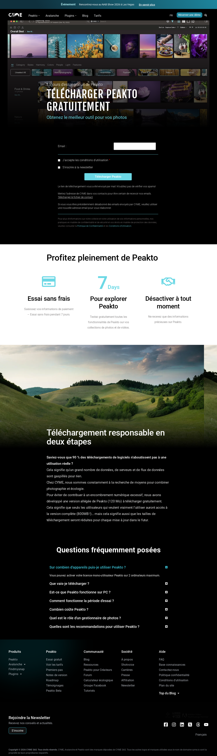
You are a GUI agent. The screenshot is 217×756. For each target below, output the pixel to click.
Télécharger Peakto (108, 176)
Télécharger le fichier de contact (75, 197)
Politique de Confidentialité (90, 226)
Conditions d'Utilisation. (120, 226)
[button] (205, 15)
